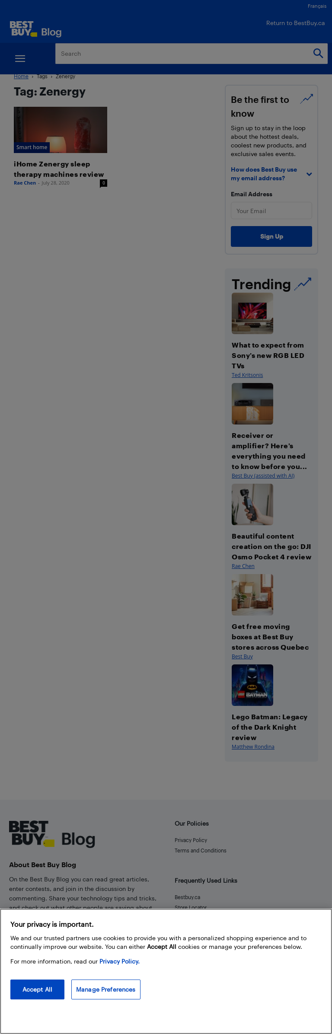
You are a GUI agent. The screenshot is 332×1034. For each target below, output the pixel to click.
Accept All (37, 989)
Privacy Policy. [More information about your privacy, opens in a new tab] (119, 961)
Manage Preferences (106, 989)
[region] (166, 971)
